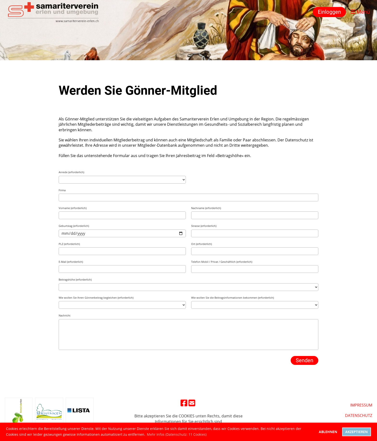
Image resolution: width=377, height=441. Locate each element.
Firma (62, 190)
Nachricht (64, 315)
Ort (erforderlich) (201, 244)
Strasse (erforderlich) (203, 226)
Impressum (361, 405)
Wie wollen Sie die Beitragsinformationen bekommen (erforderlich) (232, 297)
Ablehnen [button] (328, 431)
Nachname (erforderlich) (206, 208)
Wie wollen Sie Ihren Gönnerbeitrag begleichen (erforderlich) (96, 297)
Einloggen (329, 12)
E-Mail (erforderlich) (71, 261)
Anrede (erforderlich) (71, 172)
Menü (360, 12)
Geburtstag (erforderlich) (74, 226)
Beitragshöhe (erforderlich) (75, 279)
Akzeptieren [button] (356, 431)
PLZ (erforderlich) (69, 244)
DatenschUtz (358, 415)
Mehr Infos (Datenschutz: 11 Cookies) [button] (177, 434)
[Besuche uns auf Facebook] (184, 403)
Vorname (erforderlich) (73, 208)
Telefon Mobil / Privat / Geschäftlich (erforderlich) (221, 261)
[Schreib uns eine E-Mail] (191, 403)
